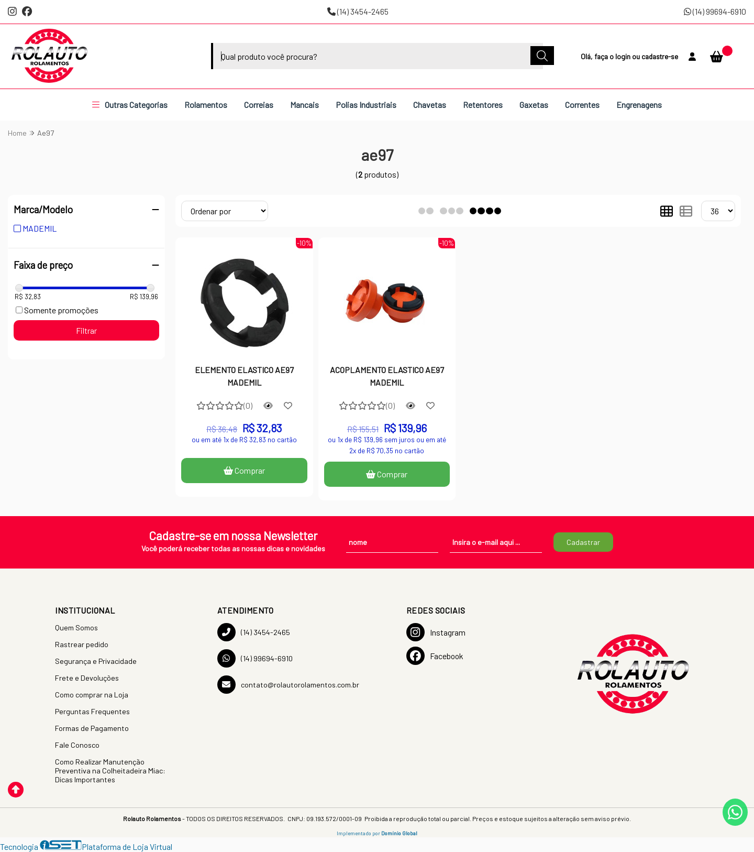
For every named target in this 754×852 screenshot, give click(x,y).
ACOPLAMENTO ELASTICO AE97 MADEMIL (387, 376)
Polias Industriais (366, 105)
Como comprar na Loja (91, 694)
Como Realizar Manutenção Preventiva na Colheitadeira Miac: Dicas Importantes (110, 770)
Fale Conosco (77, 744)
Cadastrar (583, 542)
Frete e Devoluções (87, 677)
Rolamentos (205, 105)
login (623, 56)
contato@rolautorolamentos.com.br (288, 684)
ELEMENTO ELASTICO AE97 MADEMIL (244, 376)
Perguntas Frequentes (92, 711)
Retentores (483, 105)
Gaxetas (533, 105)
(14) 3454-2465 (358, 11)
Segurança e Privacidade (96, 661)
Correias (258, 105)
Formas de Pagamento (92, 728)
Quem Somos (76, 627)
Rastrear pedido (81, 644)
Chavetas (429, 105)
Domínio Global (399, 833)
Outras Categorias (130, 105)
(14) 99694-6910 (715, 11)
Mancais (304, 105)
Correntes (582, 105)
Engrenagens (639, 105)
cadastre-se (659, 56)
